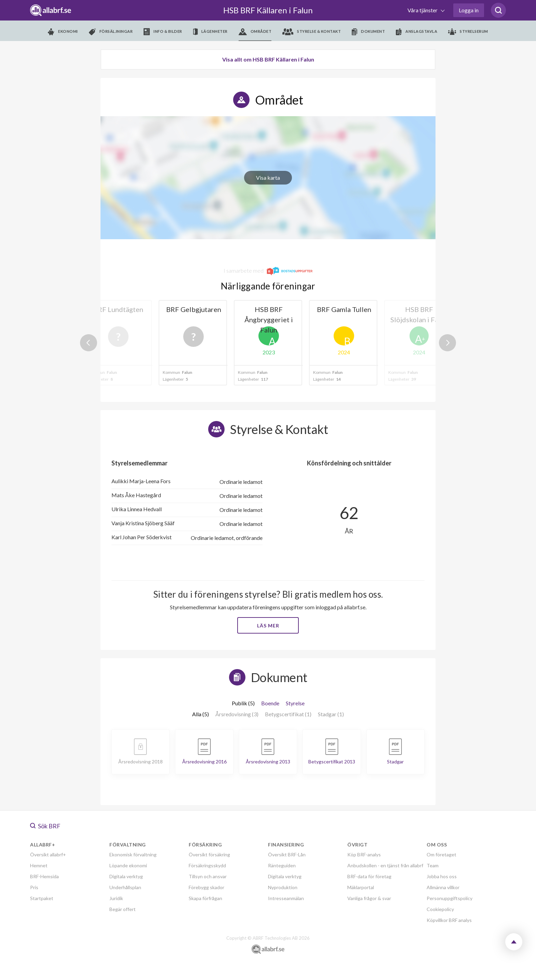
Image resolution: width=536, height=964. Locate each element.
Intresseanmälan (286, 898)
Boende (270, 703)
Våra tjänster (423, 10)
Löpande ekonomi (128, 865)
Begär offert (122, 909)
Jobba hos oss (442, 876)
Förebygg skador (206, 887)
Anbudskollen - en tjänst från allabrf (385, 865)
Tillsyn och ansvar (208, 876)
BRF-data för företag (369, 876)
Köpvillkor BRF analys (449, 920)
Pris (34, 887)
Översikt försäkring (209, 854)
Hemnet (39, 865)
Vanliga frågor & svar (369, 898)
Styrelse (295, 703)
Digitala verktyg (126, 876)
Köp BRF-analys (364, 854)
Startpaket (41, 898)
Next (447, 342)
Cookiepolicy (440, 909)
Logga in (469, 10)
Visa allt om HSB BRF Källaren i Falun (268, 59)
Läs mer (268, 625)
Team (433, 865)
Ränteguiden (282, 865)
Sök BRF (45, 826)
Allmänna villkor (443, 887)
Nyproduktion (282, 887)
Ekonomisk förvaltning (133, 854)
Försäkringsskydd (207, 865)
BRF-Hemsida (44, 876)
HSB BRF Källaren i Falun (268, 10)
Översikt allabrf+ (48, 854)
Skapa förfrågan (205, 898)
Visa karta (268, 177)
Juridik (116, 898)
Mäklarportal (360, 887)
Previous (88, 342)
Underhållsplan (125, 887)
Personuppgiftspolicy (449, 898)
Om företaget (441, 854)
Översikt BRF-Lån (287, 854)
